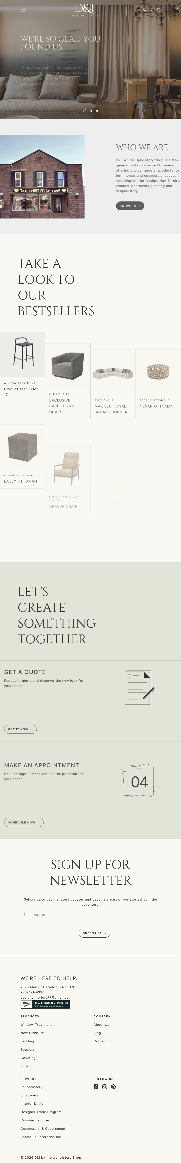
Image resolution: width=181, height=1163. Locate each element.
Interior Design (33, 1104)
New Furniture (32, 1033)
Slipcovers (29, 1095)
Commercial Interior (37, 1120)
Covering (28, 1058)
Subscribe (92, 933)
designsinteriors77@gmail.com (46, 997)
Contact (100, 1041)
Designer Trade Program (41, 1112)
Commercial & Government (43, 1129)
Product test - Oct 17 (21, 426)
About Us (101, 1025)
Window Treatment (20, 417)
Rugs (25, 1066)
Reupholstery (32, 1087)
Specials (28, 1049)
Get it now (18, 766)
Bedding (27, 1041)
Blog (97, 1033)
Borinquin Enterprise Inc (41, 1137)
